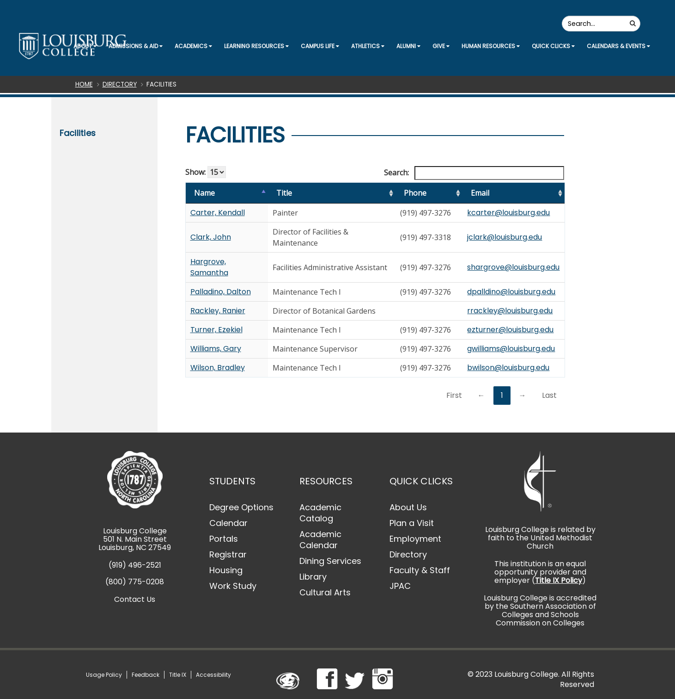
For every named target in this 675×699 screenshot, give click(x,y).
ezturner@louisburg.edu (510, 329)
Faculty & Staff (419, 570)
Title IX (177, 675)
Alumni (408, 46)
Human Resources (491, 46)
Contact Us (134, 599)
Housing (226, 570)
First (454, 395)
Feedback (145, 675)
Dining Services (330, 561)
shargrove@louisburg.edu (513, 267)
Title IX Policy (558, 580)
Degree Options (241, 507)
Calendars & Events (618, 46)
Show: (205, 172)
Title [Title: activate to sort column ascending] (284, 193)
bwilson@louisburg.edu (508, 367)
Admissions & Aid (136, 46)
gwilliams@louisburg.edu (511, 348)
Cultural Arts (325, 592)
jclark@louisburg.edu (504, 237)
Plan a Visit (411, 523)
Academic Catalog (320, 512)
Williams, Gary (215, 348)
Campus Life (320, 46)
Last (549, 395)
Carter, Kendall (217, 212)
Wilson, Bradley (217, 367)
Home (84, 84)
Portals (223, 538)
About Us (408, 507)
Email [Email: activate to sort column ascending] (480, 193)
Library (313, 576)
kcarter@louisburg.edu (508, 212)
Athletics (367, 46)
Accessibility (213, 675)
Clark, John (210, 237)
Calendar (228, 523)
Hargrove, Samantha (209, 267)
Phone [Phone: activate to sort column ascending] (415, 193)
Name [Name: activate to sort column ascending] (204, 193)
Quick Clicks (553, 46)
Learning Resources (256, 46)
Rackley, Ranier (217, 310)
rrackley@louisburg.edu (510, 310)
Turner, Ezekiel (216, 329)
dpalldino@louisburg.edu (511, 291)
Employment (415, 538)
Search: (474, 173)
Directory (120, 84)
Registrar (228, 554)
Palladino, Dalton (220, 291)
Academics (193, 46)
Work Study (232, 586)
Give (441, 46)
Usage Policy (104, 675)
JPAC (400, 586)
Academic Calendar (320, 539)
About (85, 46)
